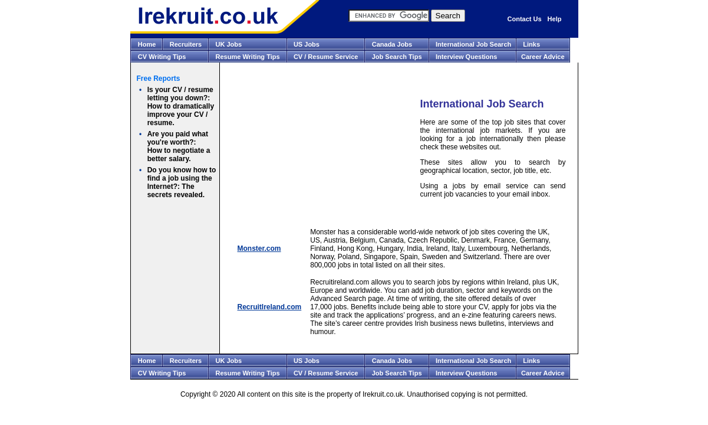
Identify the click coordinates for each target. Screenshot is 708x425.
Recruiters (186, 44)
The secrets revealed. (181, 182)
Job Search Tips (397, 56)
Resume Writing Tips (248, 56)
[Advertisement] (320, 148)
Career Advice (543, 56)
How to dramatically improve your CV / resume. (180, 106)
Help (555, 18)
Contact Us (525, 18)
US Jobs (307, 44)
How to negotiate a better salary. (178, 146)
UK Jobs (229, 44)
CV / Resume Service (326, 56)
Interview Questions (467, 56)
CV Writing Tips (162, 56)
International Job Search (473, 44)
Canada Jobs (392, 44)
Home (147, 44)
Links (531, 44)
